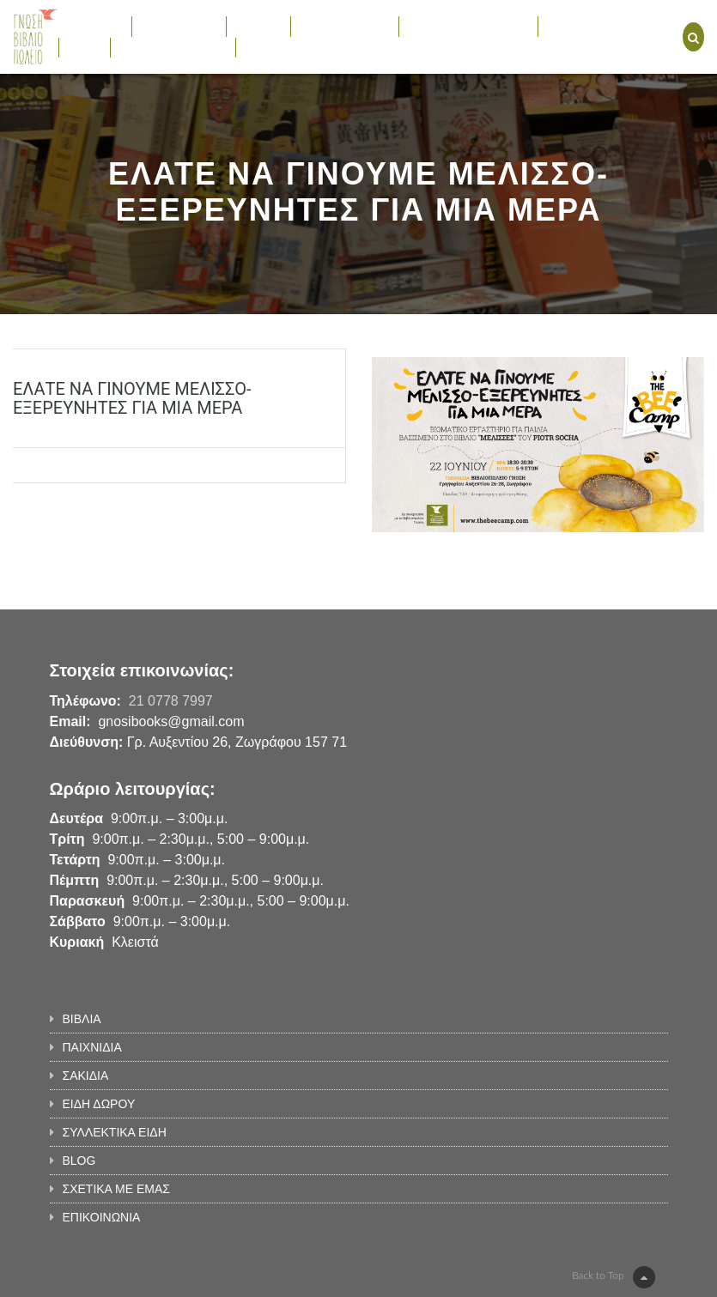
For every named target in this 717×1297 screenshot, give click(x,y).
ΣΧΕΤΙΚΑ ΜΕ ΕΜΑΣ (173, 47)
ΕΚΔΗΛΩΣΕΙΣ (585, 26)
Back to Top (613, 1277)
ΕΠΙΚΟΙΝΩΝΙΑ (284, 47)
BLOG (84, 47)
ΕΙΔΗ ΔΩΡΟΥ (345, 26)
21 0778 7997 (171, 701)
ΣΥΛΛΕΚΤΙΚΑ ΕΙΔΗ (468, 26)
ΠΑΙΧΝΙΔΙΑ (179, 26)
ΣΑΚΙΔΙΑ (258, 26)
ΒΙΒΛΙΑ (95, 26)
